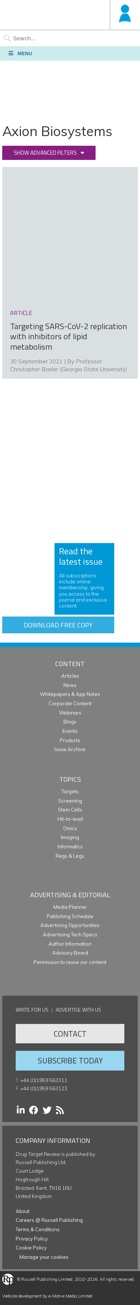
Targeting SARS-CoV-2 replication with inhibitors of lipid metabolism (68, 336)
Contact (70, 1034)
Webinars (70, 713)
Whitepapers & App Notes (70, 694)
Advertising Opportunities (70, 925)
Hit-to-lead (70, 819)
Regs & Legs (70, 856)
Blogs (70, 722)
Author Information (70, 944)
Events (70, 731)
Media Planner (70, 907)
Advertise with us (78, 1010)
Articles (70, 676)
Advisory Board (70, 953)
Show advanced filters (45, 152)
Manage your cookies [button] (44, 1257)
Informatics (70, 846)
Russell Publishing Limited (46, 1279)
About (22, 1211)
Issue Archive (70, 749)
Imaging (70, 837)
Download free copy (58, 625)
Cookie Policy (31, 1248)
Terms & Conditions (38, 1229)
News (70, 685)
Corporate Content (70, 703)
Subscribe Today (70, 1060)
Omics (70, 828)
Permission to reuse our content (70, 962)
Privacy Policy (32, 1239)
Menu (19, 53)
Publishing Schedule (70, 916)
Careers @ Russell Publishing (49, 1220)
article (21, 312)
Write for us (32, 1010)
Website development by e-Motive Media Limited (47, 1296)
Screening (70, 801)
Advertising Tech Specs (70, 934)
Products (70, 740)
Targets (70, 791)
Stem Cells (70, 810)
